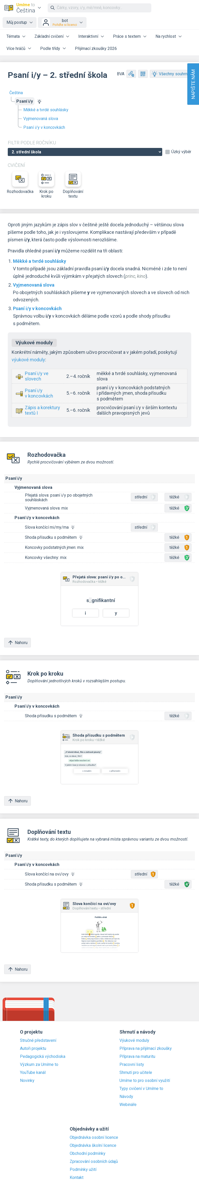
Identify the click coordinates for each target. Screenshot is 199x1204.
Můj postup (16, 22)
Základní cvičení (48, 36)
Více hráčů (15, 48)
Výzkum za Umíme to (39, 1064)
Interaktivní (88, 36)
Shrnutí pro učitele (135, 1072)
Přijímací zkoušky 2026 (96, 48)
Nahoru (17, 643)
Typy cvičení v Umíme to (141, 1088)
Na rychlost (165, 36)
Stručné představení (38, 1040)
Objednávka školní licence (93, 1145)
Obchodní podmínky (87, 1153)
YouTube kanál (33, 1072)
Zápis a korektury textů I (42, 410)
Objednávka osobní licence (94, 1137)
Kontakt (76, 1177)
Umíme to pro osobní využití (144, 1080)
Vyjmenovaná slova (40, 118)
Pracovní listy (131, 1064)
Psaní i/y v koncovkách (44, 127)
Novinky (27, 1080)
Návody (126, 1096)
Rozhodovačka (20, 182)
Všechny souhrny (170, 74)
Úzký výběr (181, 151)
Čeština (16, 92)
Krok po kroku (46, 185)
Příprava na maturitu (137, 1056)
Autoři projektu (33, 1048)
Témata (13, 36)
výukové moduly (28, 359)
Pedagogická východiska (42, 1056)
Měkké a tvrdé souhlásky (45, 109)
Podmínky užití (83, 1169)
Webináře (128, 1104)
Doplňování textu (73, 185)
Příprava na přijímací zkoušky (145, 1048)
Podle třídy (50, 48)
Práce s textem (127, 36)
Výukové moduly (134, 1040)
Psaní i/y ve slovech (36, 376)
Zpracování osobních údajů (94, 1161)
